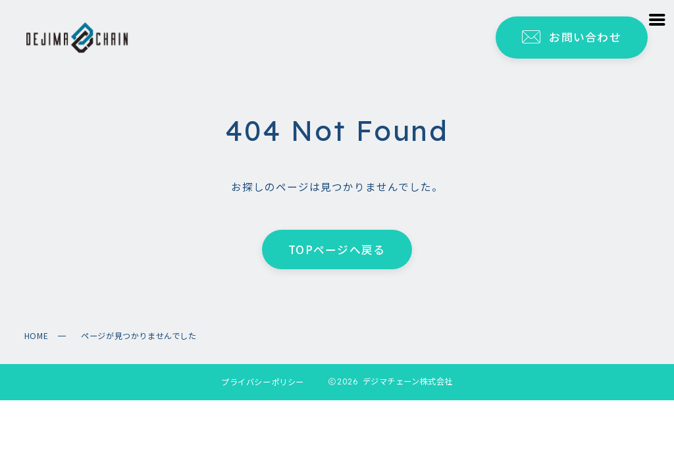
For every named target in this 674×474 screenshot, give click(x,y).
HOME (36, 336)
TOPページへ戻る (336, 249)
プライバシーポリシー (262, 382)
